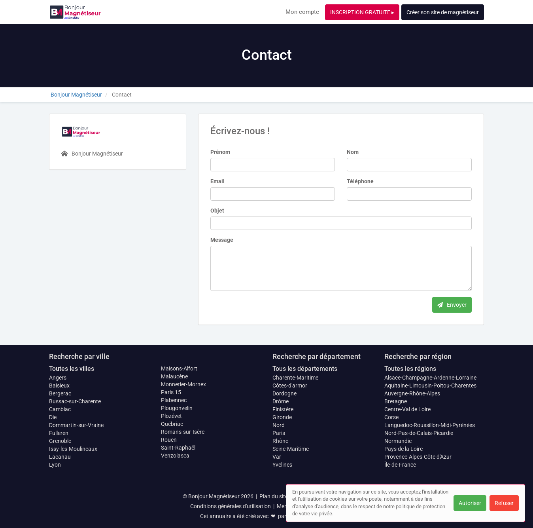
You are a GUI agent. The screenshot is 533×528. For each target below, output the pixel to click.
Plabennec (174, 400)
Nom (353, 152)
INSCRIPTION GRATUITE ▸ (362, 12)
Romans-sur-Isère (182, 432)
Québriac (172, 424)
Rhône (280, 441)
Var (276, 457)
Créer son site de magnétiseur (442, 12)
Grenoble (60, 441)
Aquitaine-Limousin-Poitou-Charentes (430, 385)
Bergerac (60, 393)
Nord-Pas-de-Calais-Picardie (418, 433)
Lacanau (60, 457)
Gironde (282, 417)
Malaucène (174, 376)
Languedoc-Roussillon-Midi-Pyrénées (429, 425)
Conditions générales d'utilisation (230, 506)
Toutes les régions (410, 368)
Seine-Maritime (290, 449)
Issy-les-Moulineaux (73, 449)
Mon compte (302, 11)
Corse (391, 417)
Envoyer (452, 305)
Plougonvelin (177, 408)
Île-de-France (400, 465)
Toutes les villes (71, 368)
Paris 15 (171, 392)
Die (53, 417)
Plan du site (273, 496)
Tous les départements (304, 368)
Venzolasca (175, 455)
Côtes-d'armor (289, 385)
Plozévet (171, 416)
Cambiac (60, 409)
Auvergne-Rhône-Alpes (412, 393)
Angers (57, 377)
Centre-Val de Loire (407, 409)
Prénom (220, 152)
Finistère (282, 409)
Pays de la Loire (403, 449)
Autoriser (470, 503)
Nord (278, 425)
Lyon (55, 465)
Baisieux (59, 385)
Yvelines (282, 465)
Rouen (169, 440)
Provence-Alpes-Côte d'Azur (418, 457)
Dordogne (284, 393)
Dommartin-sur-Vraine (76, 425)
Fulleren (58, 433)
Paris (278, 433)
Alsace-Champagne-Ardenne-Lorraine (430, 377)
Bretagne (395, 401)
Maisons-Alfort (179, 368)
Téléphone (360, 181)
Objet (217, 210)
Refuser (504, 503)
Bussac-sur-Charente (75, 401)
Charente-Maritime (295, 377)
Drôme (280, 401)
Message (221, 240)
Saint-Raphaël (178, 447)
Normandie (398, 441)
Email (217, 181)
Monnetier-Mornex (183, 384)
